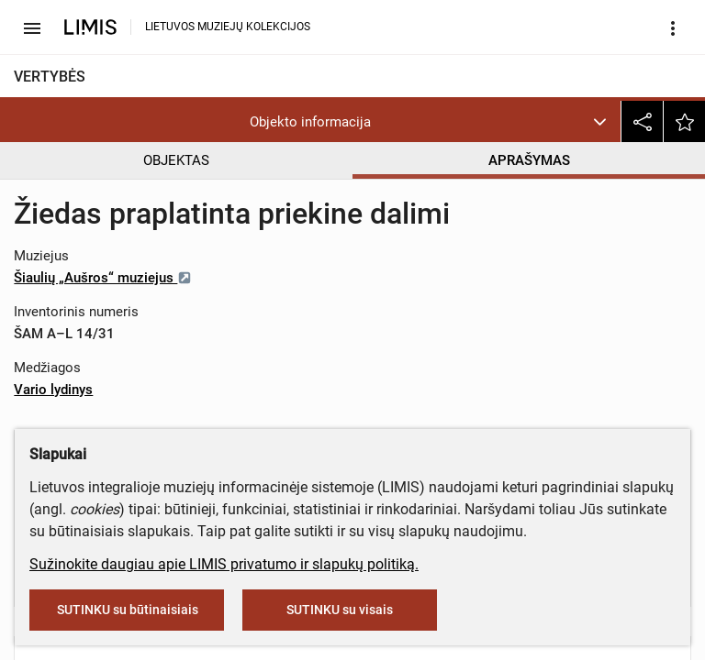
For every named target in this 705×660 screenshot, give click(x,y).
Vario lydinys (53, 389)
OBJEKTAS (176, 160)
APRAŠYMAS (529, 160)
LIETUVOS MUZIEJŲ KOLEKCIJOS (227, 26)
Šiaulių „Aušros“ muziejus (103, 278)
